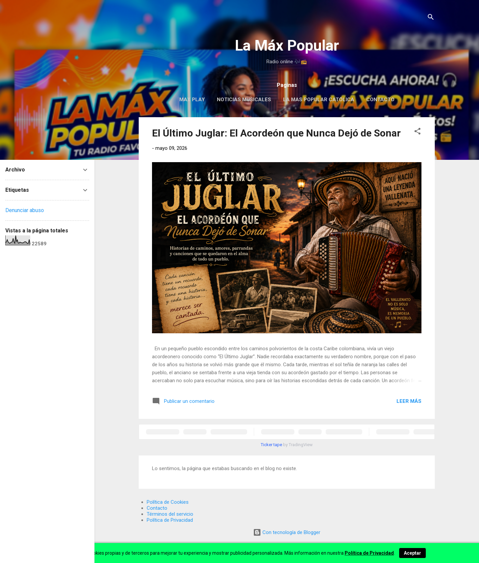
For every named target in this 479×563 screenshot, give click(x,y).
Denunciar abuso (24, 210)
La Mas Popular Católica (318, 100)
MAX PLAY (192, 100)
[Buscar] (431, 18)
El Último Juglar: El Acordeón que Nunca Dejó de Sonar (276, 133)
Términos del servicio (170, 514)
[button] (417, 132)
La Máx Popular (287, 45)
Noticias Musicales (244, 100)
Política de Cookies (168, 502)
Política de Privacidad (170, 520)
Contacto (380, 100)
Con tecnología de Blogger (286, 532)
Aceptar (412, 553)
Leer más (409, 401)
